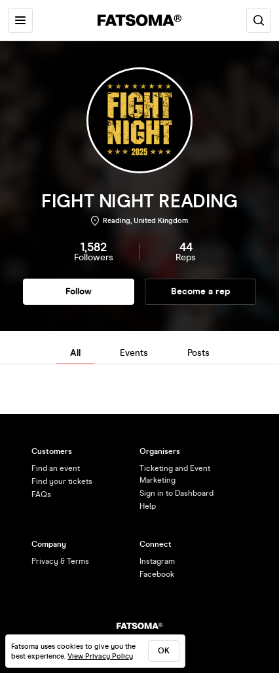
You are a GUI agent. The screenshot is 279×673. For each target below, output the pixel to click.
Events (134, 352)
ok (164, 650)
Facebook (157, 574)
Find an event (55, 468)
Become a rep (201, 291)
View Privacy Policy (100, 656)
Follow (78, 291)
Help (148, 506)
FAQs (41, 494)
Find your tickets (61, 481)
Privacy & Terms (60, 561)
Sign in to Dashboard (177, 493)
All (75, 352)
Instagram (157, 561)
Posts (198, 352)
